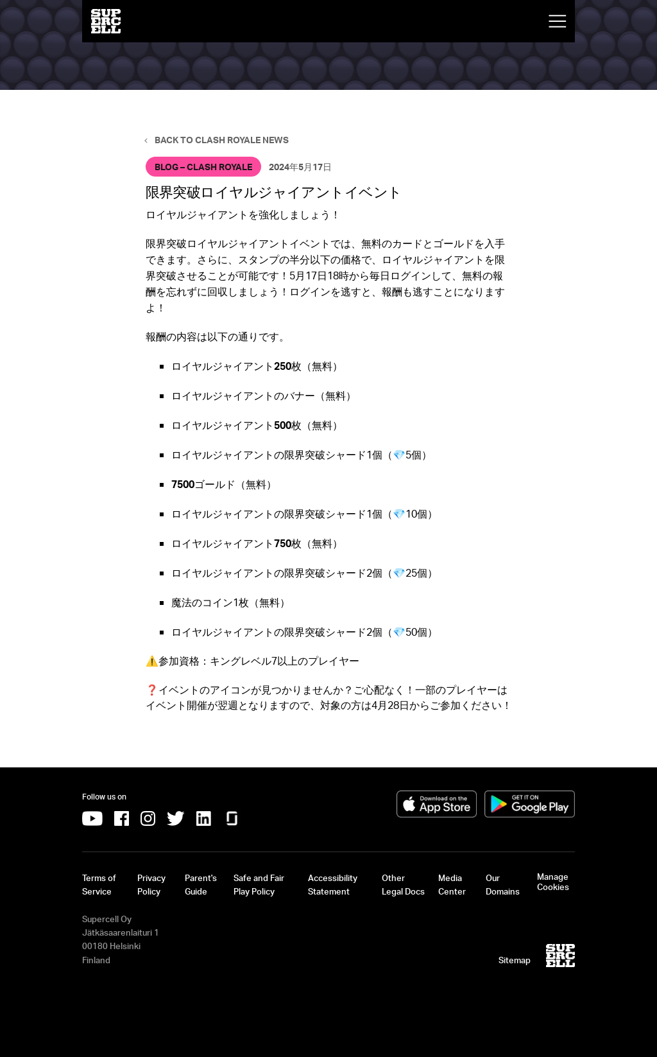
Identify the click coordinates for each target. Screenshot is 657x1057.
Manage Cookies (553, 881)
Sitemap (515, 960)
